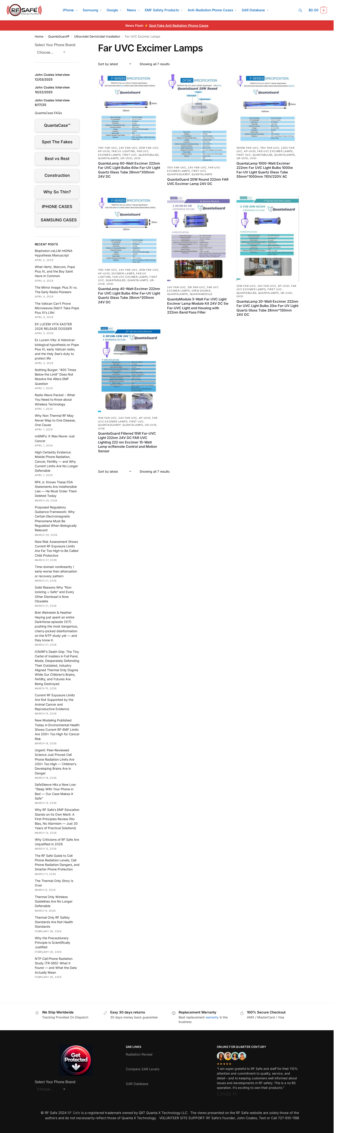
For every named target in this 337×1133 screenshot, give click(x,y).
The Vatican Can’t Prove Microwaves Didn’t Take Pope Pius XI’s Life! (57, 308)
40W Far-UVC (149, 269)
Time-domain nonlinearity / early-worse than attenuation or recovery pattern (56, 571)
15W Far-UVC (107, 417)
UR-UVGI (126, 158)
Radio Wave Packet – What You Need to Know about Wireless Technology (55, 399)
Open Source (201, 290)
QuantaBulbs (149, 154)
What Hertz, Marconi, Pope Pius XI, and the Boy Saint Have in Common (55, 271)
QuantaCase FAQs (48, 113)
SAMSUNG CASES (59, 220)
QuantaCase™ (57, 125)
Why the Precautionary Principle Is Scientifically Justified (52, 942)
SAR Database (137, 1084)
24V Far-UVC (128, 147)
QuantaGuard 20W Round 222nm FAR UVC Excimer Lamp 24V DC (198, 181)
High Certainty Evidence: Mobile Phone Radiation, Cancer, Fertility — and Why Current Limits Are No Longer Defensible (56, 461)
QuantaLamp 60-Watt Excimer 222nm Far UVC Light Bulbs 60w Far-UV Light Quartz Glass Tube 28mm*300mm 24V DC (129, 170)
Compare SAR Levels (142, 1069)
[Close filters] (81, 45)
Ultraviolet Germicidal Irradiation (97, 36)
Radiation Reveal (139, 1054)
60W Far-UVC (149, 147)
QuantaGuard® (58, 36)
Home (39, 36)
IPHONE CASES (57, 206)
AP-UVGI (104, 151)
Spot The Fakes (57, 141)
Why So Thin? (57, 191)
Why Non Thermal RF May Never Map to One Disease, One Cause (55, 420)
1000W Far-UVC (247, 147)
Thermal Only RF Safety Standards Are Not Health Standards (54, 922)
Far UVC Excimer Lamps (275, 151)
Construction (57, 175)
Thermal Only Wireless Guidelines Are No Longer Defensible (54, 901)
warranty (212, 1017)
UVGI (137, 158)
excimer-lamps (123, 273)
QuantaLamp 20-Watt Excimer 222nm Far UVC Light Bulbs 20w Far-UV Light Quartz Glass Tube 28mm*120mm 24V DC (267, 308)
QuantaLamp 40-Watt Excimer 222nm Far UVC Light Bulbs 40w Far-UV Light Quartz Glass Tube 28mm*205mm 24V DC (129, 295)
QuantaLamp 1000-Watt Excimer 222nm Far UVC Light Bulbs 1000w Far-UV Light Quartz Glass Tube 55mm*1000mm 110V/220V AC (264, 170)
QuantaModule (201, 294)
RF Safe (74, 1113)
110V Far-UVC (107, 147)
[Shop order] (115, 64)
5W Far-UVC (196, 287)
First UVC (129, 154)
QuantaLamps (108, 158)
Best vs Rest (57, 158)
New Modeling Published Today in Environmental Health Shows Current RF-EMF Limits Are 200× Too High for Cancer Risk (57, 729)
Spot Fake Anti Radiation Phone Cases (178, 25)
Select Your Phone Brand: (55, 45)
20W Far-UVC (246, 285)
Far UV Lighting (123, 151)
